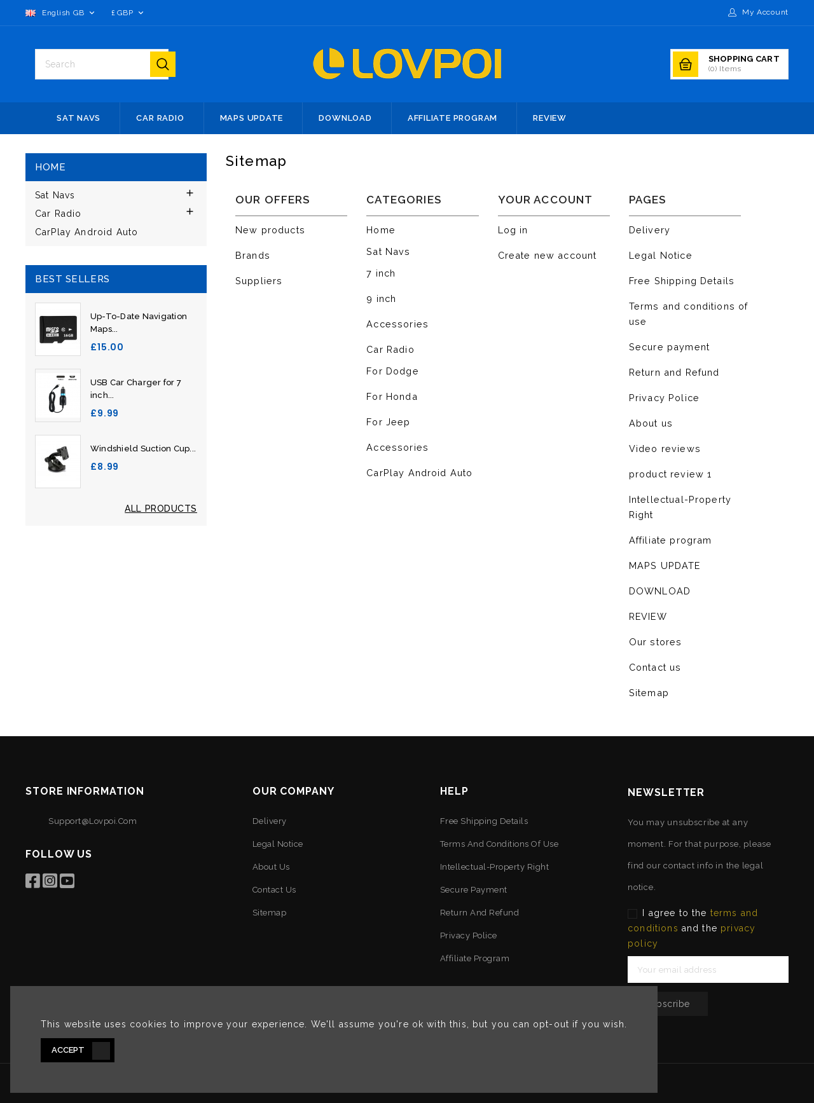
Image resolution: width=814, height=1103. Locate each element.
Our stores (655, 641)
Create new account (547, 255)
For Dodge (392, 371)
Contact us (655, 667)
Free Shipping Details (682, 280)
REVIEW (550, 118)
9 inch (381, 298)
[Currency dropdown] (128, 12)
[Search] (91, 64)
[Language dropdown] (61, 12)
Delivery (649, 229)
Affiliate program (452, 118)
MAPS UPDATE (252, 118)
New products (270, 229)
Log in (513, 229)
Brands (252, 255)
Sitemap (649, 692)
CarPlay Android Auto (86, 232)
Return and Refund (674, 372)
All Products (161, 509)
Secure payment (669, 346)
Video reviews (665, 448)
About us (651, 423)
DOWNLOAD (345, 118)
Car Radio (160, 118)
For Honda (391, 396)
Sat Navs (78, 118)
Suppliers (258, 280)
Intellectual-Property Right (494, 867)
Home (50, 167)
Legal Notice (661, 255)
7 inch (381, 273)
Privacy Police (664, 397)
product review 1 (670, 474)
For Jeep (388, 421)
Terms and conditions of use (499, 844)
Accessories (397, 324)
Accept (68, 1050)
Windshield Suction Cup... (143, 448)
